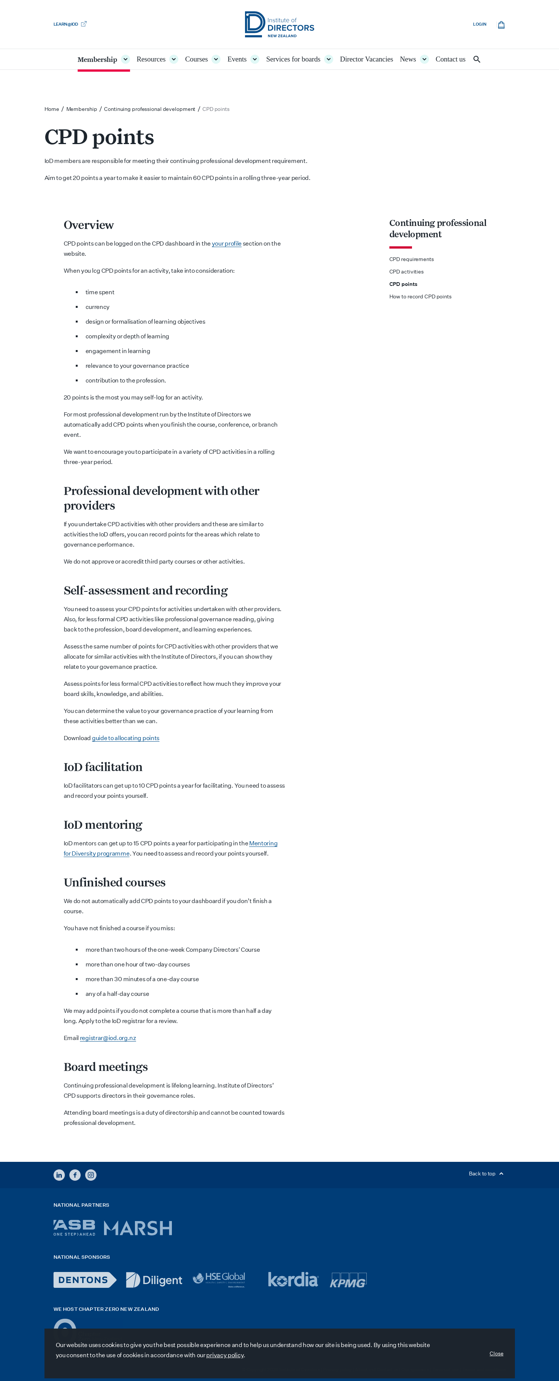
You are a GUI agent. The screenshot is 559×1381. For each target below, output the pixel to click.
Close (497, 1353)
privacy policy (225, 1355)
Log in (479, 24)
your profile (227, 243)
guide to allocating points (125, 738)
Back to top (487, 1173)
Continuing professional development (438, 228)
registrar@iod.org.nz (108, 1038)
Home (52, 109)
